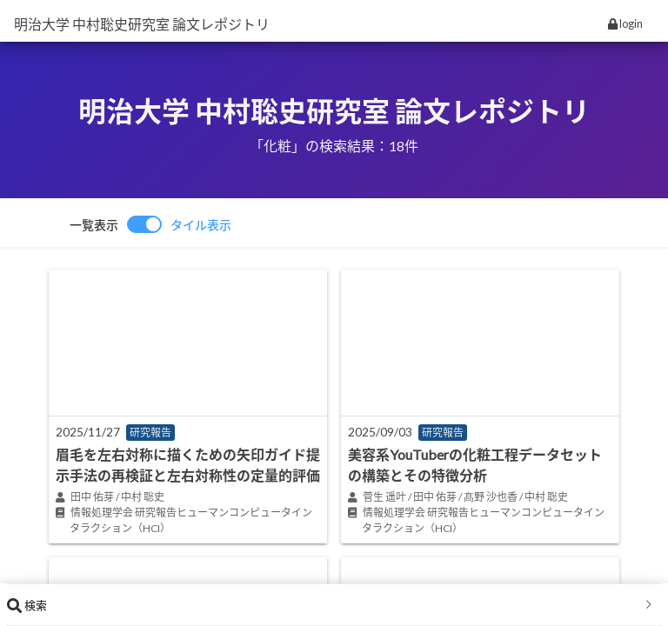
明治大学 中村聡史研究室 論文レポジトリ (142, 24)
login (625, 23)
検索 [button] (330, 605)
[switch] (150, 224)
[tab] (334, 605)
